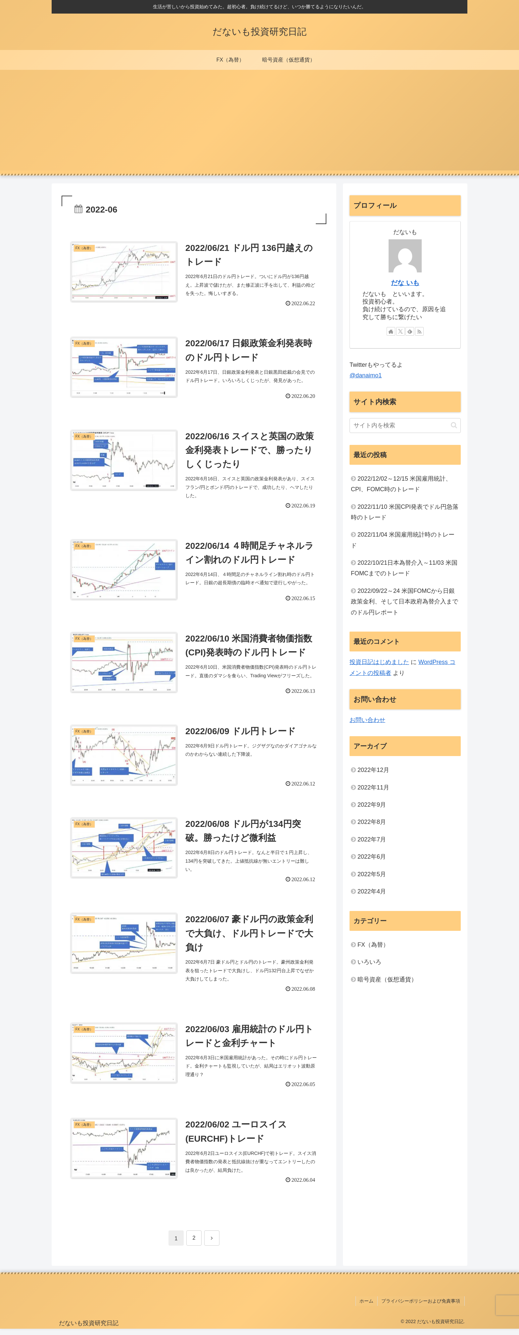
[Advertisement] (259, 124)
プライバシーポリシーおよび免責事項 (421, 1308)
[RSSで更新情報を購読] (419, 331)
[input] (405, 425)
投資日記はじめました (379, 662)
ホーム (368, 1308)
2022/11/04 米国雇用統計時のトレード (402, 539)
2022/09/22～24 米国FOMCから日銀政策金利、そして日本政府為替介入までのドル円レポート (404, 602)
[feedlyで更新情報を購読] (409, 331)
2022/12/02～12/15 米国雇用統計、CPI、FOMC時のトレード (401, 484)
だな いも (405, 282)
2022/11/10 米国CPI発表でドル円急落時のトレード (404, 512)
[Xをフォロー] (400, 331)
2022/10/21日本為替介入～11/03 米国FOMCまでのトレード (404, 568)
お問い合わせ (367, 720)
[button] (454, 425)
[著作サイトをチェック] (391, 331)
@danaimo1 (366, 375)
